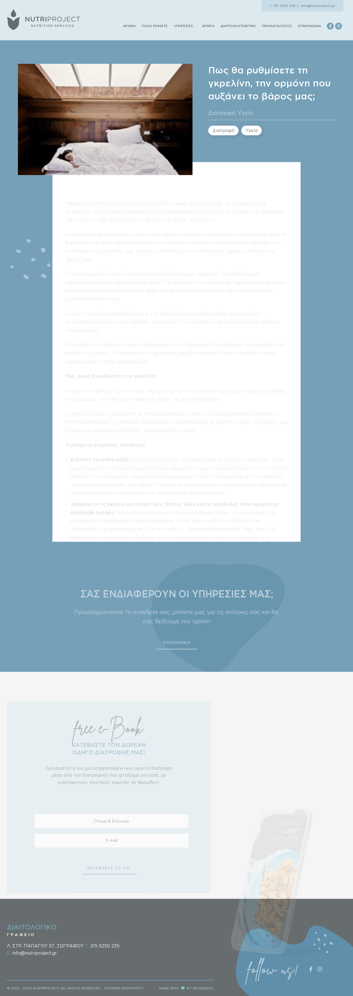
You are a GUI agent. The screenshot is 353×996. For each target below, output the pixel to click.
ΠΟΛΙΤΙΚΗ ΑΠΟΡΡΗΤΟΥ (124, 988)
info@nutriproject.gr (316, 5)
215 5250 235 (283, 5)
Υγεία (245, 113)
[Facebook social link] (330, 26)
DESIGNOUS (203, 988)
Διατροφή (222, 113)
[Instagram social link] (338, 26)
